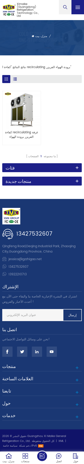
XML (61, 441)
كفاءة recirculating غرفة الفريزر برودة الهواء (21, 134)
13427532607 (34, 234)
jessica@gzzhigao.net (25, 259)
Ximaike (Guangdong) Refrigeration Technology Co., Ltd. (28, 10)
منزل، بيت (39, 36)
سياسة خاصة (10, 446)
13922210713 (18, 274)
